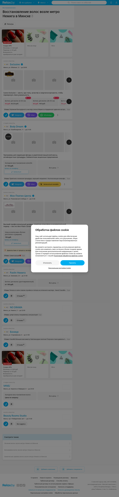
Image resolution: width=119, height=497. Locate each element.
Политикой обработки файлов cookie (68, 256)
